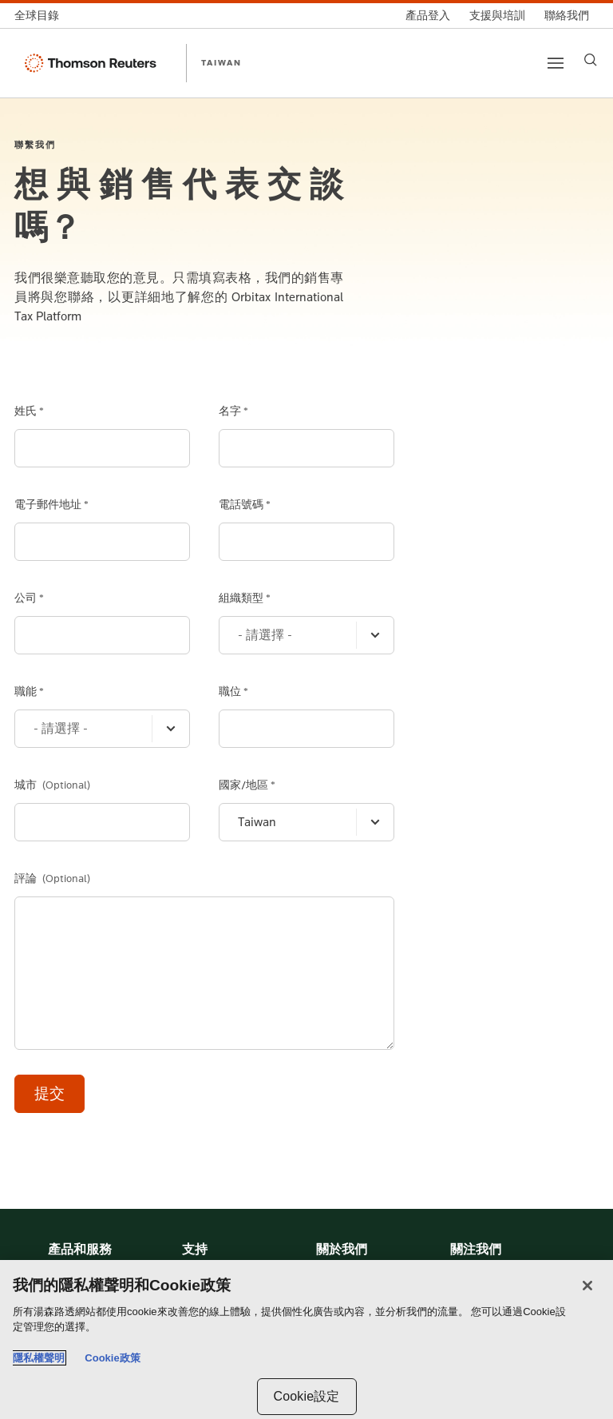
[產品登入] (428, 15)
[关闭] (587, 1285)
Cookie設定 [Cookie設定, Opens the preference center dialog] (306, 1396)
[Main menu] (555, 63)
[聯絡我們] (567, 15)
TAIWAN (221, 62)
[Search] (590, 60)
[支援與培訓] (497, 15)
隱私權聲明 (39, 1358)
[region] (306, 1339)
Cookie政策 (112, 1358)
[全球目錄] (41, 15)
